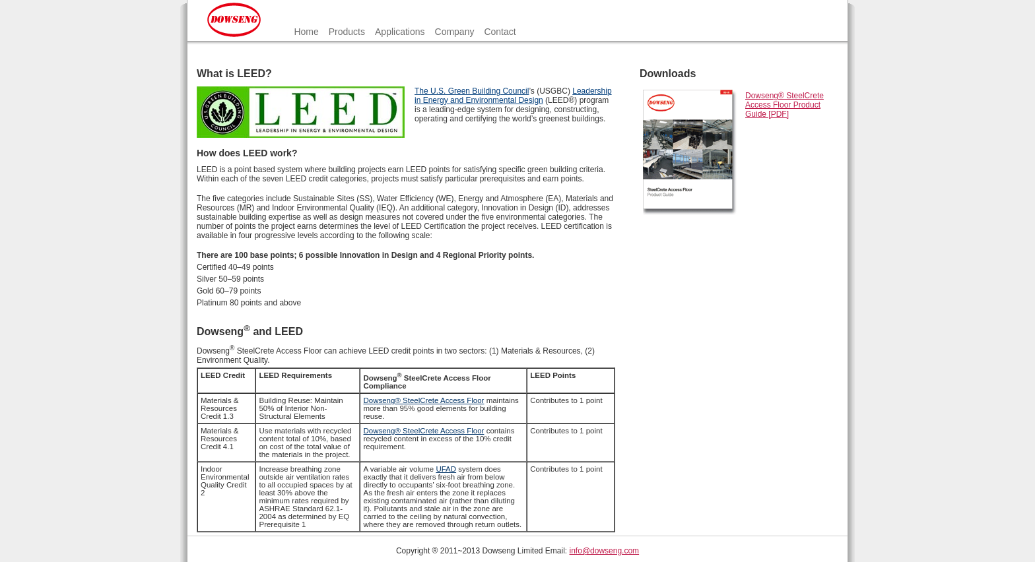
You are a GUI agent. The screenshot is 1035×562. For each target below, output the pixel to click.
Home (306, 31)
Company (455, 31)
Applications (400, 31)
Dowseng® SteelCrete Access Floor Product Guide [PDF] (784, 105)
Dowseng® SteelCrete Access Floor (423, 400)
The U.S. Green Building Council (472, 91)
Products (347, 31)
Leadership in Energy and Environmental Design (513, 95)
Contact (500, 31)
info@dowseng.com (605, 550)
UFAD (446, 469)
